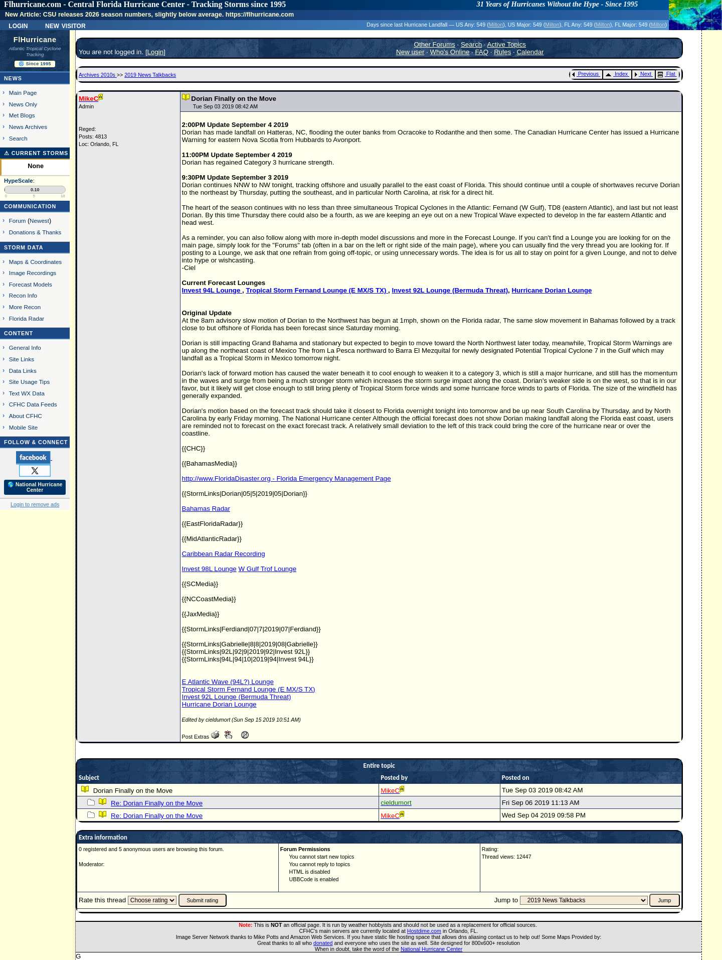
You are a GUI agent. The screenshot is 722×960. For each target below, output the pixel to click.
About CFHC (25, 416)
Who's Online (450, 52)
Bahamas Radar (206, 508)
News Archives (28, 126)
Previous (585, 74)
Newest (39, 220)
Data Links (23, 370)
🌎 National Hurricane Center (35, 487)
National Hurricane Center (431, 949)
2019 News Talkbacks (150, 75)
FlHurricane (35, 40)
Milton (496, 25)
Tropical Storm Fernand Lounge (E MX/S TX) (317, 290)
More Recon (25, 307)
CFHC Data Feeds (33, 404)
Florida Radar (27, 318)
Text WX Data (27, 393)
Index (616, 74)
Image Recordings (32, 272)
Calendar (530, 52)
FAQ (481, 52)
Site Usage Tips (29, 381)
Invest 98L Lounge (209, 569)
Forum (17, 220)
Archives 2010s (98, 75)
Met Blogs (22, 115)
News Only (23, 104)
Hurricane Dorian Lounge (551, 290)
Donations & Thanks (35, 232)
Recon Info (23, 295)
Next (643, 74)
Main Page (23, 92)
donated (323, 943)
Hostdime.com (424, 931)
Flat (666, 74)
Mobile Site (23, 427)
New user (410, 52)
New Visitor (65, 25)
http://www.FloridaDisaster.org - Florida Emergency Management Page (286, 478)
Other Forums (434, 44)
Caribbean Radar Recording (223, 554)
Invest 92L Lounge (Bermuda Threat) (450, 290)
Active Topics (506, 44)
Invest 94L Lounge (212, 290)
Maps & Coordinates (35, 261)
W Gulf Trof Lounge (267, 569)
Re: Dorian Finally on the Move (157, 803)
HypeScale (18, 181)
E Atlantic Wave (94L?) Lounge (228, 681)
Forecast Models (30, 284)
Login (18, 25)
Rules (502, 52)
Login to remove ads (35, 504)
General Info (25, 347)
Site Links (21, 359)
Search (18, 138)
